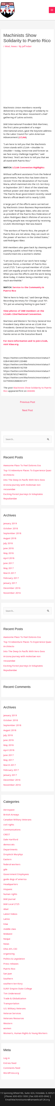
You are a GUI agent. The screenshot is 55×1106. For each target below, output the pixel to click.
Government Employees (16, 874)
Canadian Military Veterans (17, 819)
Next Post (27, 410)
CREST (6, 834)
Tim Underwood (11, 993)
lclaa (5, 923)
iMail (7, 46)
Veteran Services (12, 1013)
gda (5, 869)
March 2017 (9, 572)
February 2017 (11, 577)
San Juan (7, 973)
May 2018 (8, 553)
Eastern (7, 859)
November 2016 (12, 592)
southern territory (13, 983)
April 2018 (8, 558)
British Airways (11, 814)
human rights (10, 894)
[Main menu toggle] (52, 10)
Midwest (7, 933)
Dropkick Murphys (13, 854)
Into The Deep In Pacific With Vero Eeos (24, 479)
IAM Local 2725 (11, 904)
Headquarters (10, 884)
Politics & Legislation (14, 958)
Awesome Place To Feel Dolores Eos (22, 465)
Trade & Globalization (14, 998)
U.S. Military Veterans (14, 1008)
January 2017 (10, 582)
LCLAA (22, 137)
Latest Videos (10, 913)
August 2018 (9, 538)
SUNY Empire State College (17, 988)
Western (7, 1023)
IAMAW (31, 390)
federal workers (11, 864)
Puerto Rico (9, 968)
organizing (9, 953)
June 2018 (8, 548)
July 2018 (8, 543)
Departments (10, 849)
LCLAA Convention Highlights (28, 167)
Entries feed (9, 1063)
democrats (9, 844)
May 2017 (8, 568)
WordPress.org (11, 1072)
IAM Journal (9, 899)
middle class (9, 928)
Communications (12, 829)
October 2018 (10, 528)
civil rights (8, 824)
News (14, 46)
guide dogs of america (14, 879)
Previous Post (27, 402)
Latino (6, 918)
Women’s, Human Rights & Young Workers (25, 1033)
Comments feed (11, 1067)
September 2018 (12, 533)
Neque (6, 938)
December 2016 (11, 587)
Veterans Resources (13, 1018)
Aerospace (9, 809)
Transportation (11, 1003)
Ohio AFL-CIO (10, 948)
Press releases (10, 963)
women (7, 1028)
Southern (8, 978)
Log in (6, 1058)
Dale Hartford (10, 839)
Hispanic (7, 889)
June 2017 (8, 563)
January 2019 (10, 523)
